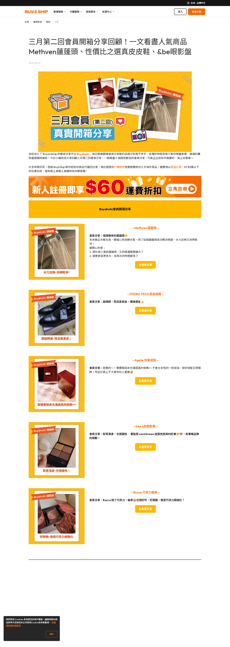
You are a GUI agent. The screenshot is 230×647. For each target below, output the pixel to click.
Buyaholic (83, 154)
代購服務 (119, 167)
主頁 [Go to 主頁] (27, 22)
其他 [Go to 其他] (48, 22)
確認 (51, 634)
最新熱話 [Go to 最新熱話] (37, 22)
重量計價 (176, 167)
